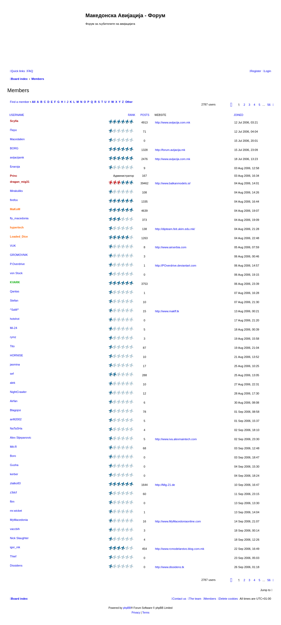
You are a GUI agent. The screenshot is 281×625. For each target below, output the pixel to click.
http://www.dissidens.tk (169, 567)
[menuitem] (29, 71)
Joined (238, 115)
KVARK (15, 282)
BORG (14, 148)
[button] (231, 105)
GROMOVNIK (19, 254)
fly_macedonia (19, 218)
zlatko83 (15, 483)
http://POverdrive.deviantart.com (175, 265)
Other (129, 102)
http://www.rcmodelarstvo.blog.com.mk (179, 548)
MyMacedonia (19, 519)
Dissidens (16, 565)
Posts (144, 115)
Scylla (14, 120)
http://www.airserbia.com (170, 247)
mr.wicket (16, 510)
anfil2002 (16, 419)
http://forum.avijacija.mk (170, 149)
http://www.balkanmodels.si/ (173, 183)
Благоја (15, 166)
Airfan (14, 401)
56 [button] (269, 104)
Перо (13, 130)
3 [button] (249, 104)
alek (12, 382)
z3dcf (13, 492)
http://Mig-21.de (165, 484)
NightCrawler (18, 391)
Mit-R (13, 446)
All (33, 102)
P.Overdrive (17, 264)
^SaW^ (14, 309)
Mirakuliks (16, 190)
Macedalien (17, 139)
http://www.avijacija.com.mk (172, 122)
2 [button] (244, 104)
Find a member (19, 101)
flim (12, 501)
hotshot (14, 318)
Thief (13, 556)
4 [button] (254, 104)
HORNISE (16, 355)
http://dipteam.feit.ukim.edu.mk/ (175, 229)
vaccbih (15, 528)
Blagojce (15, 410)
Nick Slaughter (19, 538)
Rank (131, 115)
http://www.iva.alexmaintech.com (176, 439)
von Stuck (16, 273)
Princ (13, 175)
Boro (13, 455)
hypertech (17, 227)
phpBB (127, 607)
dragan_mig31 (20, 181)
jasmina (15, 364)
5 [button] (259, 104)
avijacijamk (17, 157)
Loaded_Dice (19, 236)
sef (12, 373)
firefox (14, 200)
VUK (13, 245)
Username (16, 115)
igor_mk (15, 547)
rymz (13, 337)
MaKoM (15, 209)
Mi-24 (13, 327)
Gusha (14, 465)
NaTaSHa (16, 428)
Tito (12, 346)
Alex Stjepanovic (20, 437)
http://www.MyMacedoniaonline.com (178, 521)
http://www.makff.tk (167, 311)
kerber (14, 474)
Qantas (14, 291)
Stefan (14, 300)
